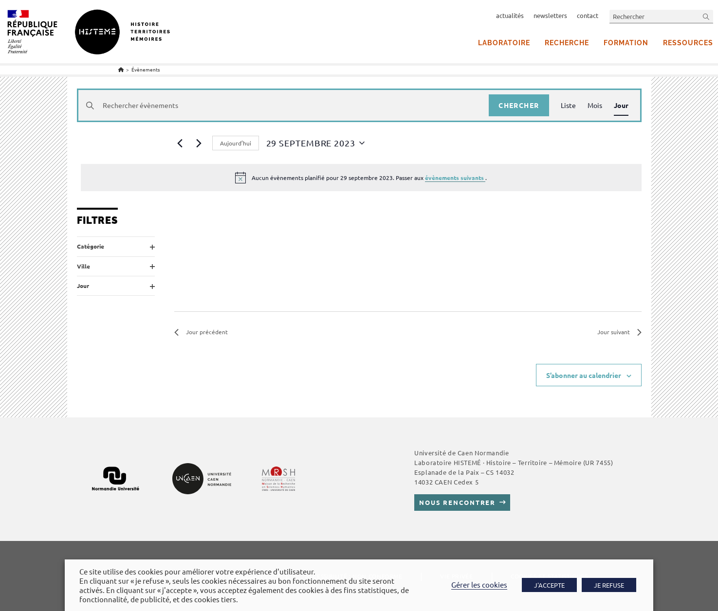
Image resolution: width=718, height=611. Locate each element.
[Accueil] (121, 69)
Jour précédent (201, 332)
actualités (510, 15)
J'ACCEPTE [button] (549, 585)
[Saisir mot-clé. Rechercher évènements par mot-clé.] (283, 105)
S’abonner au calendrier (583, 375)
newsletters (550, 15)
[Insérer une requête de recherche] (661, 16)
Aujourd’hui (235, 143)
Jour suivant (619, 332)
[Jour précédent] (180, 143)
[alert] (361, 177)
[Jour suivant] (199, 143)
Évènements (145, 69)
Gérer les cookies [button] (479, 584)
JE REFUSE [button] (609, 585)
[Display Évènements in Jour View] (621, 105)
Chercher (518, 105)
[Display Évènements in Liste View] (568, 105)
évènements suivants (455, 177)
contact (587, 15)
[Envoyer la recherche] (706, 16)
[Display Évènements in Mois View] (595, 105)
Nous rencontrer (457, 502)
